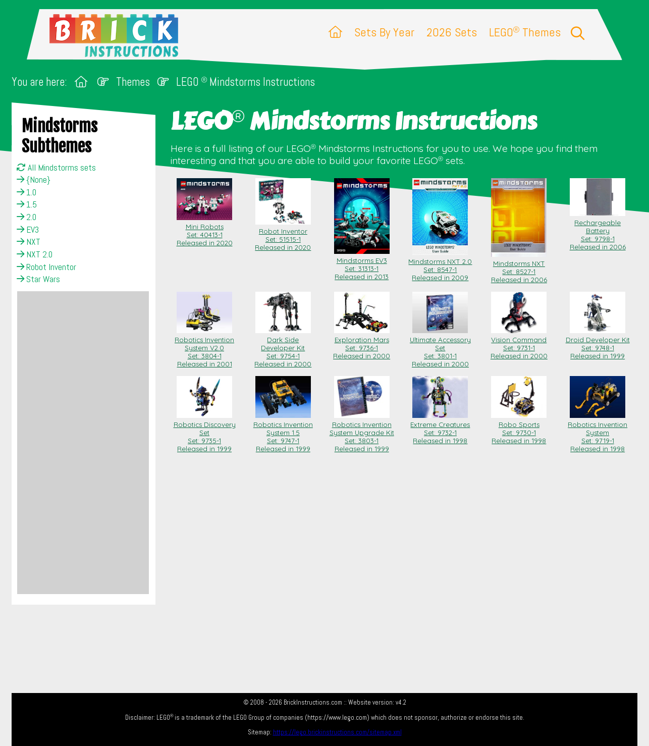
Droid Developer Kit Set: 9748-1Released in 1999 (598, 344)
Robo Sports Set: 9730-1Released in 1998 (519, 428)
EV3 (28, 229)
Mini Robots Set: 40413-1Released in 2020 (205, 231)
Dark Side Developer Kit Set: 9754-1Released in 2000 (282, 348)
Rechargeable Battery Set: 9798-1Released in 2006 (598, 230)
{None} (33, 179)
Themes (133, 82)
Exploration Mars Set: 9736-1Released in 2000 (361, 344)
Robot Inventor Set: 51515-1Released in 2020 (283, 235)
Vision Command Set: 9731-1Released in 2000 (519, 344)
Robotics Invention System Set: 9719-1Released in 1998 (597, 432)
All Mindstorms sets (56, 167)
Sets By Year (384, 32)
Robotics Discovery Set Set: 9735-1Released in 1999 (205, 432)
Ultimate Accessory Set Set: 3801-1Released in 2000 (440, 348)
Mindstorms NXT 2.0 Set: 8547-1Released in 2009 (440, 265)
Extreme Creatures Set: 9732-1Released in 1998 (440, 428)
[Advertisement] (83, 442)
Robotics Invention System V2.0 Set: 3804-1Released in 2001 (204, 348)
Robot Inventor (46, 267)
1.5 (27, 204)
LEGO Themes (525, 32)
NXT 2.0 (34, 254)
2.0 (26, 217)
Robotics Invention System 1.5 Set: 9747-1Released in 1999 (283, 432)
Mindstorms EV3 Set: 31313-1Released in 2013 (362, 264)
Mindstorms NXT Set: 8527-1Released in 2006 (519, 267)
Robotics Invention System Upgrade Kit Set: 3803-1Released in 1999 (362, 432)
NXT (28, 241)
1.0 (26, 192)
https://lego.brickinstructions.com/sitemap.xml (337, 732)
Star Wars (38, 279)
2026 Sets (451, 32)
